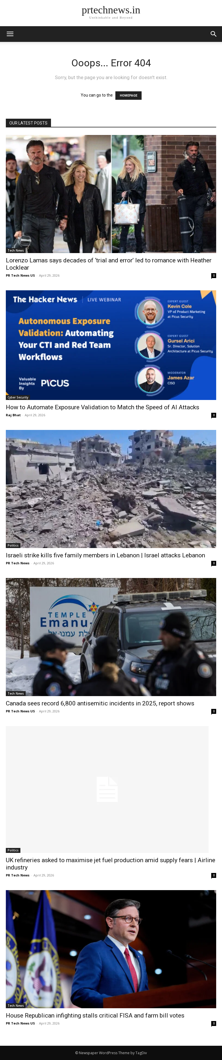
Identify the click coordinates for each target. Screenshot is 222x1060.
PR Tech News (17, 563)
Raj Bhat (13, 415)
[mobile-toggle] (10, 34)
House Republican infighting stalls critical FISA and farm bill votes (95, 1015)
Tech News (16, 250)
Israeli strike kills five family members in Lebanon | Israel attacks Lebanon (105, 555)
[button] (214, 34)
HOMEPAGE (128, 95)
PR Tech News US (20, 275)
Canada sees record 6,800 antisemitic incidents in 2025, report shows (100, 703)
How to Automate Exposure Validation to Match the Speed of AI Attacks (102, 407)
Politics (13, 545)
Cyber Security (18, 397)
